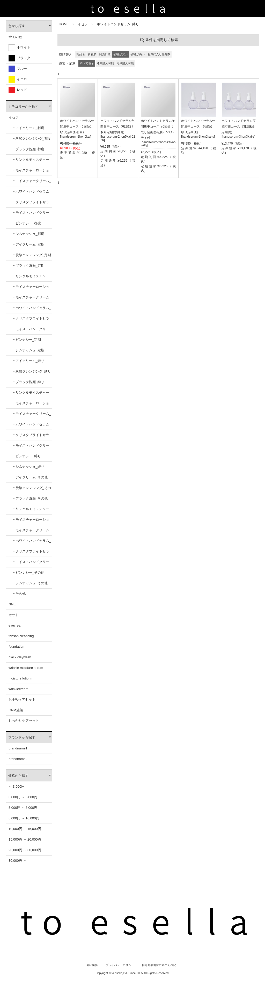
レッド (18, 90)
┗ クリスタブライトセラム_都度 (30, 204)
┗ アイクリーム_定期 (27, 244)
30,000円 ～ (17, 861)
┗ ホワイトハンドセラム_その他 (31, 542)
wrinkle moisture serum (26, 668)
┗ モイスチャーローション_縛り (30, 405)
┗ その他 (18, 594)
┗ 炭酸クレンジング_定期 (31, 255)
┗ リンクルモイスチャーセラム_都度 (30, 161)
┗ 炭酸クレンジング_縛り (31, 371)
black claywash (20, 657)
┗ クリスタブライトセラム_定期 (30, 320)
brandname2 (18, 759)
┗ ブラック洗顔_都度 (27, 149)
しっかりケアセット (24, 721)
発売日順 (105, 54)
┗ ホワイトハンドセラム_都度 (31, 193)
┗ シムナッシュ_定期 (27, 350)
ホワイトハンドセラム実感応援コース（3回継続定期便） (239, 126)
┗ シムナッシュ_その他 (29, 583)
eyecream (16, 625)
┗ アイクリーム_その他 (29, 477)
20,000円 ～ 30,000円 (25, 850)
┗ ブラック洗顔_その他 (29, 498)
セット (14, 615)
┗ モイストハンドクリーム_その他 (30, 563)
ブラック (19, 58)
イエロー (19, 79)
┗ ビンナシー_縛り (26, 456)
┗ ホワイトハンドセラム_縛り (31, 426)
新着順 (92, 54)
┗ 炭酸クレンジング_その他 (31, 489)
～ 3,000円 (17, 786)
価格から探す (18, 776)
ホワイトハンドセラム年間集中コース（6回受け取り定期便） (198, 126)
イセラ (14, 117)
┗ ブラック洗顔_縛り (27, 382)
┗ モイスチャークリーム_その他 (31, 532)
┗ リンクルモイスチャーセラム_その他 (30, 511)
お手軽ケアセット (22, 699)
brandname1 (18, 748)
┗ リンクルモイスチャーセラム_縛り (30, 394)
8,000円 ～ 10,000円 (24, 818)
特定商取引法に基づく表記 (159, 965)
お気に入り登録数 (159, 54)
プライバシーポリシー (120, 965)
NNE (12, 604)
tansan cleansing (21, 636)
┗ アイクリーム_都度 (27, 128)
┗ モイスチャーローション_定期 (30, 288)
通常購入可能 (105, 63)
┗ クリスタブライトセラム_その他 (30, 553)
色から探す (16, 26)
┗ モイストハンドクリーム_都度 (30, 214)
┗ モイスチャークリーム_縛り (31, 415)
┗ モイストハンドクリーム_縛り (30, 447)
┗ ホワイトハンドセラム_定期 (31, 309)
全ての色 (15, 37)
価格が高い (137, 54)
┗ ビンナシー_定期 (26, 340)
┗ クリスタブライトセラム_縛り (30, 436)
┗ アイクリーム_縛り (27, 361)
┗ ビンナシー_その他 (27, 572)
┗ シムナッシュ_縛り (27, 467)
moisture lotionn (20, 678)
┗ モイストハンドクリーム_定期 (30, 331)
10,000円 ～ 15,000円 (25, 829)
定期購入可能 (125, 63)
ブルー (18, 69)
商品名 (80, 54)
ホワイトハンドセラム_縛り (118, 24)
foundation (16, 646)
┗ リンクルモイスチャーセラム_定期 (30, 278)
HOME (64, 24)
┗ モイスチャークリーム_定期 (31, 299)
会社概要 (92, 965)
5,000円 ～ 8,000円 (23, 808)
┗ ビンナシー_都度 (26, 223)
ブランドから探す (21, 737)
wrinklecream (18, 689)
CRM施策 (16, 710)
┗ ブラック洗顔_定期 (27, 265)
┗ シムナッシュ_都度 (27, 234)
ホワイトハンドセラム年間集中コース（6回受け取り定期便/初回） (77, 126)
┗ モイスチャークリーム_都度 (31, 182)
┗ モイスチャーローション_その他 (30, 521)
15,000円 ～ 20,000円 (25, 839)
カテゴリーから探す (23, 106)
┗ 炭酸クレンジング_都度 (31, 138)
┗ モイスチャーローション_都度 (30, 172)
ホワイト (19, 47)
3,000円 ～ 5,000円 (23, 797)
